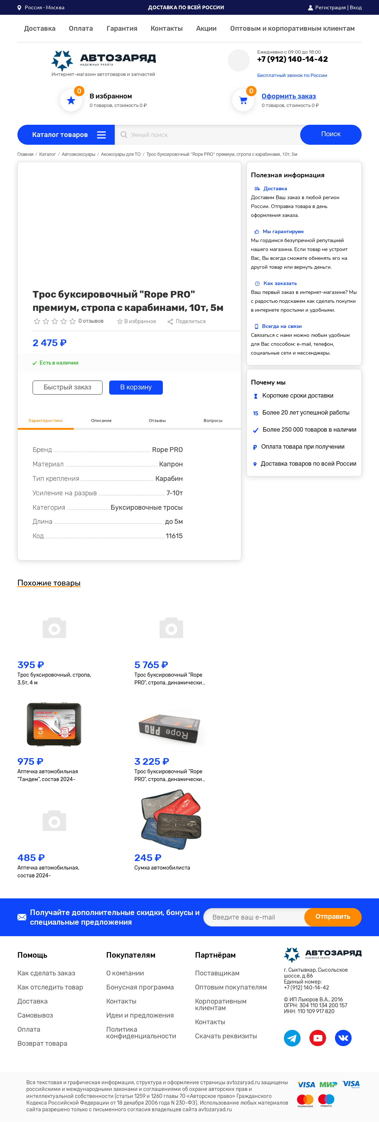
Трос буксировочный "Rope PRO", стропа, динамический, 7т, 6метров (170, 776)
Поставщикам (217, 973)
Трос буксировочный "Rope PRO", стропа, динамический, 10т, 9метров (170, 679)
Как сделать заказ (46, 973)
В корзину (137, 388)
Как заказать (280, 283)
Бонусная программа (140, 987)
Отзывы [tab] (157, 420)
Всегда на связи (282, 326)
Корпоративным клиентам (220, 1004)
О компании (125, 973)
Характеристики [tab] (45, 420)
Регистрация (330, 7)
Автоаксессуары (78, 155)
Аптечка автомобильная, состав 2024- (48, 872)
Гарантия (122, 28)
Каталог (47, 155)
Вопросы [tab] (213, 420)
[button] (40, 7)
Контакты (167, 28)
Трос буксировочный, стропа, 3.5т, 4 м (54, 679)
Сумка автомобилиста (162, 868)
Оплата (81, 28)
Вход (356, 7)
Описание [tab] (101, 420)
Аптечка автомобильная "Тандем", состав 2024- (47, 776)
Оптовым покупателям (231, 987)
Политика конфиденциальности (141, 1032)
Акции (206, 28)
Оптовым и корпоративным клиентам (292, 28)
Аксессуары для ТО (121, 155)
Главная (25, 155)
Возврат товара (42, 1043)
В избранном (111, 96)
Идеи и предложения (140, 1015)
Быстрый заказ (68, 388)
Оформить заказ (289, 96)
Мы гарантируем (283, 231)
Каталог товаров (60, 135)
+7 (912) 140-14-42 (292, 59)
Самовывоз (35, 1015)
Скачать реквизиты (226, 1036)
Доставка (40, 28)
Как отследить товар (50, 987)
